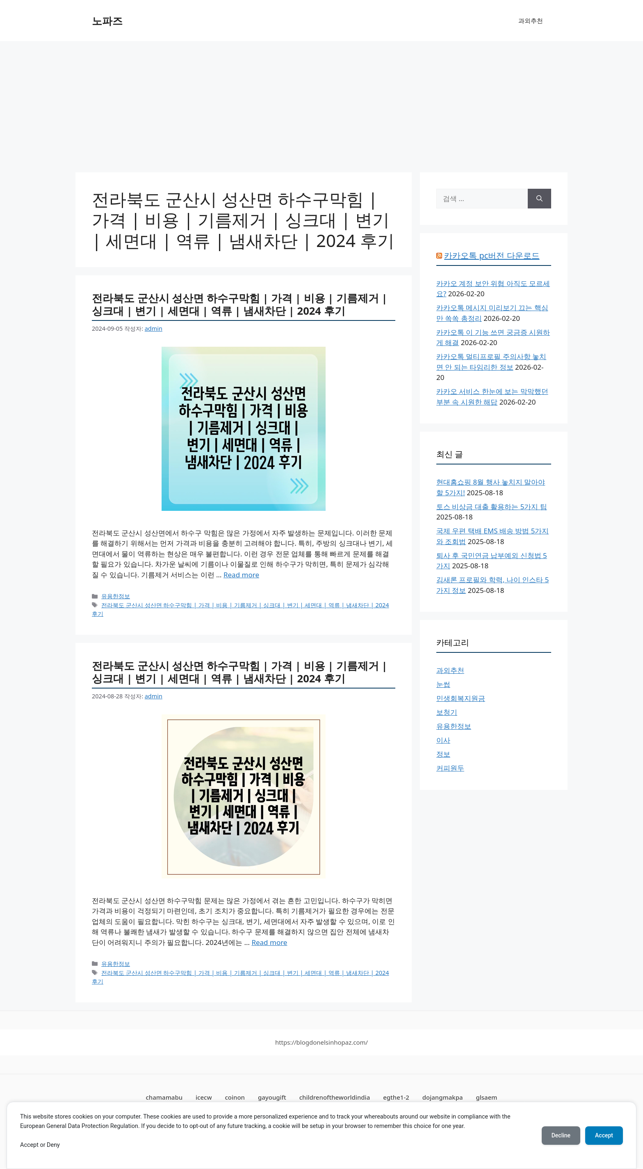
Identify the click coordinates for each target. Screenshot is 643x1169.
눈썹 (443, 684)
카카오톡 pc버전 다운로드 (491, 255)
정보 (443, 754)
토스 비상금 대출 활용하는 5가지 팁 (491, 506)
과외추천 (530, 20)
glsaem (486, 1097)
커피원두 (450, 768)
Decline (561, 1135)
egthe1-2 (396, 1097)
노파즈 (107, 20)
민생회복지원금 (460, 698)
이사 (443, 740)
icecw (204, 1097)
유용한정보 (115, 596)
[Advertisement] (321, 102)
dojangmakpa (442, 1097)
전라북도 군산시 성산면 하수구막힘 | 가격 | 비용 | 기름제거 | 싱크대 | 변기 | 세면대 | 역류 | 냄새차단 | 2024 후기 (240, 304)
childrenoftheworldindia (334, 1097)
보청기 (446, 712)
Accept (604, 1135)
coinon (235, 1097)
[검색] (539, 198)
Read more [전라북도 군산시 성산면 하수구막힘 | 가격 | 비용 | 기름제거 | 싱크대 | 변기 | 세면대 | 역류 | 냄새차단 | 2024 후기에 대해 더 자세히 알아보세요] (241, 574)
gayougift (272, 1097)
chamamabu (164, 1097)
